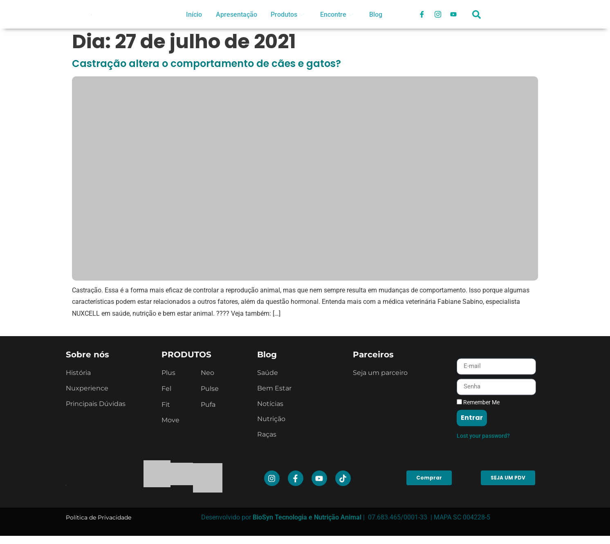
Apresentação (236, 14)
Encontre (336, 14)
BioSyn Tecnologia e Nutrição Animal (307, 517)
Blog (376, 14)
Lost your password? (483, 501)
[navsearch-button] (477, 18)
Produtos (286, 14)
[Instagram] (438, 14)
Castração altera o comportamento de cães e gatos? (206, 63)
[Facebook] (421, 14)
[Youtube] (454, 14)
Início (193, 14)
